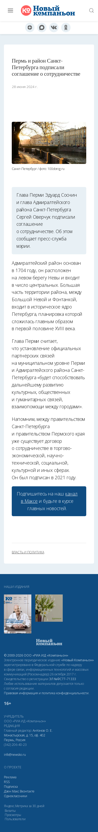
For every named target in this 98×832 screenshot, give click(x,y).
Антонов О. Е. (43, 730)
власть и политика (28, 552)
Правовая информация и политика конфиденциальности (46, 693)
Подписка (11, 786)
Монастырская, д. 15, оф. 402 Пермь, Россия (24, 737)
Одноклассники (15, 796)
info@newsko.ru (15, 754)
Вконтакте (27, 791)
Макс (15, 791)
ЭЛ (62, 679)
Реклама (10, 777)
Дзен (7, 791)
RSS (7, 782)
